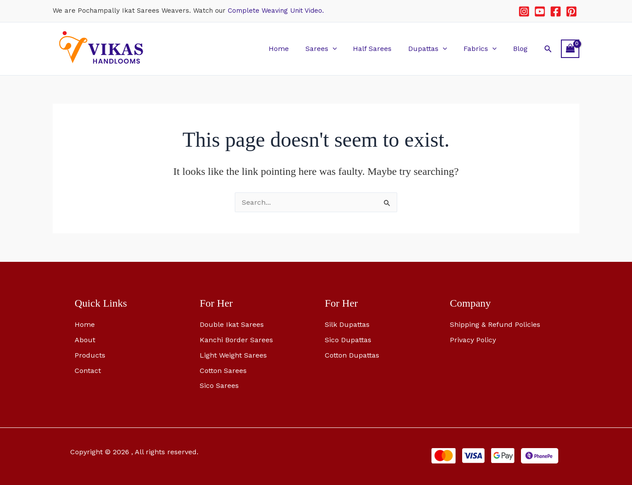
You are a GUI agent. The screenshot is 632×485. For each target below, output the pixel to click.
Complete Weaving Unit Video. (276, 10)
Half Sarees (380, 48)
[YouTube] (540, 11)
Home (291, 48)
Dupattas (433, 48)
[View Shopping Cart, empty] (570, 49)
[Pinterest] (571, 11)
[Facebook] (555, 11)
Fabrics (483, 48)
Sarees (331, 48)
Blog (521, 48)
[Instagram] (524, 11)
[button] (342, 48)
